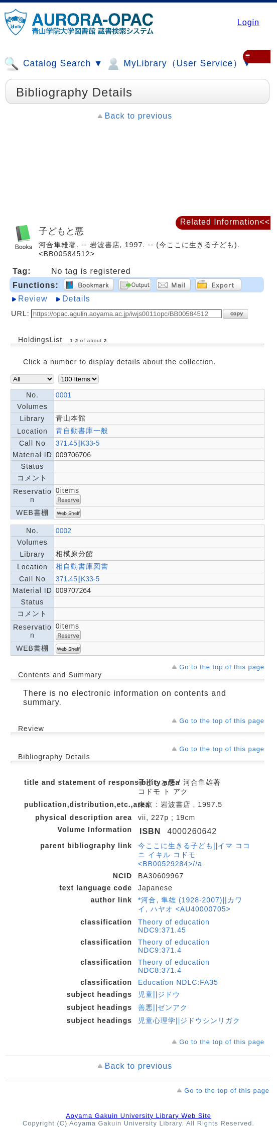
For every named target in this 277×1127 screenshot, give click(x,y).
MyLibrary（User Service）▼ (178, 63)
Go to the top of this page (221, 667)
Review (32, 298)
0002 (63, 531)
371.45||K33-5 (77, 443)
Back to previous (138, 116)
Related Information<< (225, 222)
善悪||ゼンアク (163, 1007)
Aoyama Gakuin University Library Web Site (138, 1115)
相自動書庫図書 (82, 566)
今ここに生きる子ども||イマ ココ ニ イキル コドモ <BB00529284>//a (194, 855)
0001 (63, 395)
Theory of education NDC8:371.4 (174, 966)
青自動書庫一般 (82, 431)
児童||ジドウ (159, 994)
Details (76, 298)
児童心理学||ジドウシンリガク (189, 1020)
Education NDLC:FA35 (178, 982)
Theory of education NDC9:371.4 (174, 946)
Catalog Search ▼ (53, 63)
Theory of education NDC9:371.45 (174, 926)
